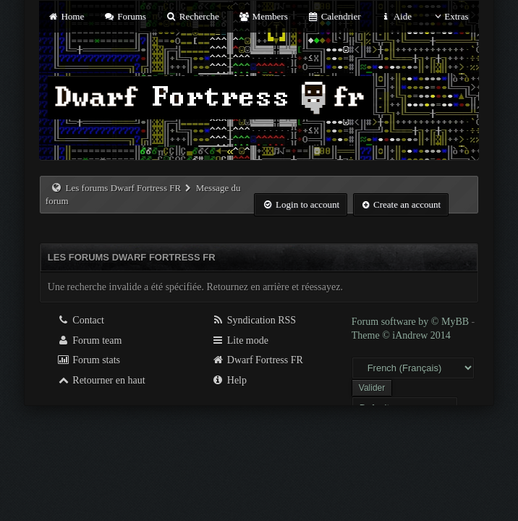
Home (66, 16)
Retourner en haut (101, 380)
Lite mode (239, 340)
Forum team (89, 340)
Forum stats (88, 360)
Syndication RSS (253, 320)
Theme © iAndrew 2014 (401, 335)
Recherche (192, 16)
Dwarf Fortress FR (257, 360)
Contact (80, 320)
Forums (125, 16)
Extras (449, 16)
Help (229, 380)
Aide (396, 16)
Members (263, 16)
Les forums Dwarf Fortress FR (124, 187)
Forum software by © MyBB (412, 321)
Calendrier (334, 16)
